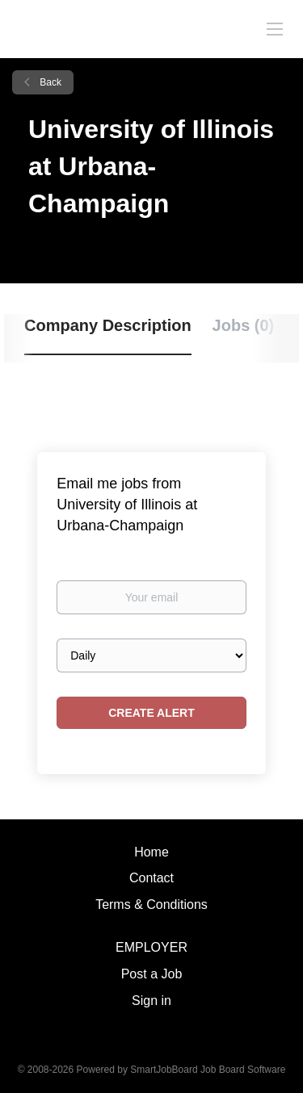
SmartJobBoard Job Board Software (207, 1069)
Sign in (151, 1000)
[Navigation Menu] (275, 28)
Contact (151, 878)
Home (151, 852)
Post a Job (152, 974)
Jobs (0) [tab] (244, 325)
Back (49, 82)
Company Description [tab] (107, 325)
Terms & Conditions (151, 904)
